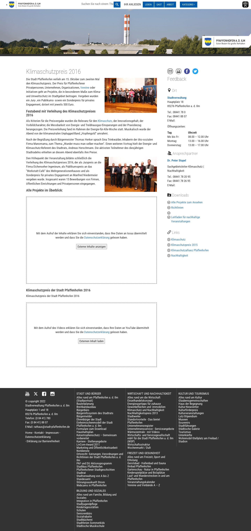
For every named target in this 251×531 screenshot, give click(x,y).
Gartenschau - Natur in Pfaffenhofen (148, 469)
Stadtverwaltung (177, 97)
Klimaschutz (105, 121)
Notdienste (83, 450)
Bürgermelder (84, 416)
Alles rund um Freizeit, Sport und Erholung (146, 458)
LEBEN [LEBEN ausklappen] (148, 4)
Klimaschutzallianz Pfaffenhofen (190, 250)
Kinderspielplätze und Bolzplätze (146, 472)
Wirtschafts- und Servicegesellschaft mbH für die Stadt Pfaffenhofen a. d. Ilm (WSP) (150, 438)
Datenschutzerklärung (96, 237)
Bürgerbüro (83, 410)
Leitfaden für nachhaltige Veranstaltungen (185, 219)
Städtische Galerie (189, 428)
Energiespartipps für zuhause (144, 403)
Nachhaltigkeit (179, 255)
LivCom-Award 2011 (88, 444)
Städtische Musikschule (90, 526)
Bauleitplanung (85, 403)
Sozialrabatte (84, 516)
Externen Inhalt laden (91, 341)
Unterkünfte (185, 435)
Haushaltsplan (85, 432)
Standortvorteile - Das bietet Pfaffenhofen (143, 421)
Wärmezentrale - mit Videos (143, 432)
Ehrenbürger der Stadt (89, 419)
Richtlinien (177, 207)
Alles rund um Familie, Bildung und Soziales (96, 496)
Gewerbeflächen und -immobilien (146, 406)
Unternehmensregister (140, 425)
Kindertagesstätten (87, 507)
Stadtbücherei (85, 519)
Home (28, 432)
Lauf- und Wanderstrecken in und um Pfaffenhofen (148, 477)
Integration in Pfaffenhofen (92, 500)
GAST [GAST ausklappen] (159, 4)
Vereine (85, 87)
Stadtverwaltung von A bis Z (93, 475)
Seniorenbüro (84, 513)
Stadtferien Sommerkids (91, 522)
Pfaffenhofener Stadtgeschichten (96, 469)
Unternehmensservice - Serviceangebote (150, 428)
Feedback (176, 79)
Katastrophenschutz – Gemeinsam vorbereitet (97, 437)
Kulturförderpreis (188, 410)
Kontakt (39, 432)
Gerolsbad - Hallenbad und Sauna (146, 463)
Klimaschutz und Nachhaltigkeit (145, 410)
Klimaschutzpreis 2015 (184, 245)
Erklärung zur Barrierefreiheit (43, 441)
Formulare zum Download (91, 428)
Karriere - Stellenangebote (92, 441)
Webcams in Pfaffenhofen (92, 485)
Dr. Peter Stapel (176, 160)
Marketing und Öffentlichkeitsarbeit (97, 447)
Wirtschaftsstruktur (138, 444)
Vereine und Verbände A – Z (143, 485)
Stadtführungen (187, 425)
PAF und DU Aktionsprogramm (94, 463)
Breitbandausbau (86, 406)
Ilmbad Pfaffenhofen (139, 466)
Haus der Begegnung (190, 403)
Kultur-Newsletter (188, 406)
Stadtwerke (133, 416)
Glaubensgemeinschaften (193, 400)
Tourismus (184, 432)
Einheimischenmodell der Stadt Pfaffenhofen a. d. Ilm (95, 424)
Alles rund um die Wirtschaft (143, 397)
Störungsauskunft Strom (91, 482)
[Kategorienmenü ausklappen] (188, 4)
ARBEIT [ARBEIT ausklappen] (170, 4)
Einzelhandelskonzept (140, 400)
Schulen (81, 510)
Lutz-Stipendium (187, 416)
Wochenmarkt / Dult (139, 447)
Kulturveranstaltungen (191, 413)
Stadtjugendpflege (87, 504)
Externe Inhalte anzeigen (92, 246)
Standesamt (83, 479)
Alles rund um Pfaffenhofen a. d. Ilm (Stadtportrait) (97, 399)
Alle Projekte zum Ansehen (187, 202)
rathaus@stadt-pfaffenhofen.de (52, 426)
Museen (183, 419)
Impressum (52, 432)
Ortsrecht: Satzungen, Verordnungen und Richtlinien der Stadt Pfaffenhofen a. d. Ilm (100, 457)
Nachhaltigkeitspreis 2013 (142, 413)
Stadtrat (81, 472)
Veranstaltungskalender (141, 482)
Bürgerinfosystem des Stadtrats (95, 413)
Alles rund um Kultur (190, 397)
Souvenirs (184, 422)
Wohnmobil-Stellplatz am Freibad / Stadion (198, 440)
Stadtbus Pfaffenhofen (89, 466)
